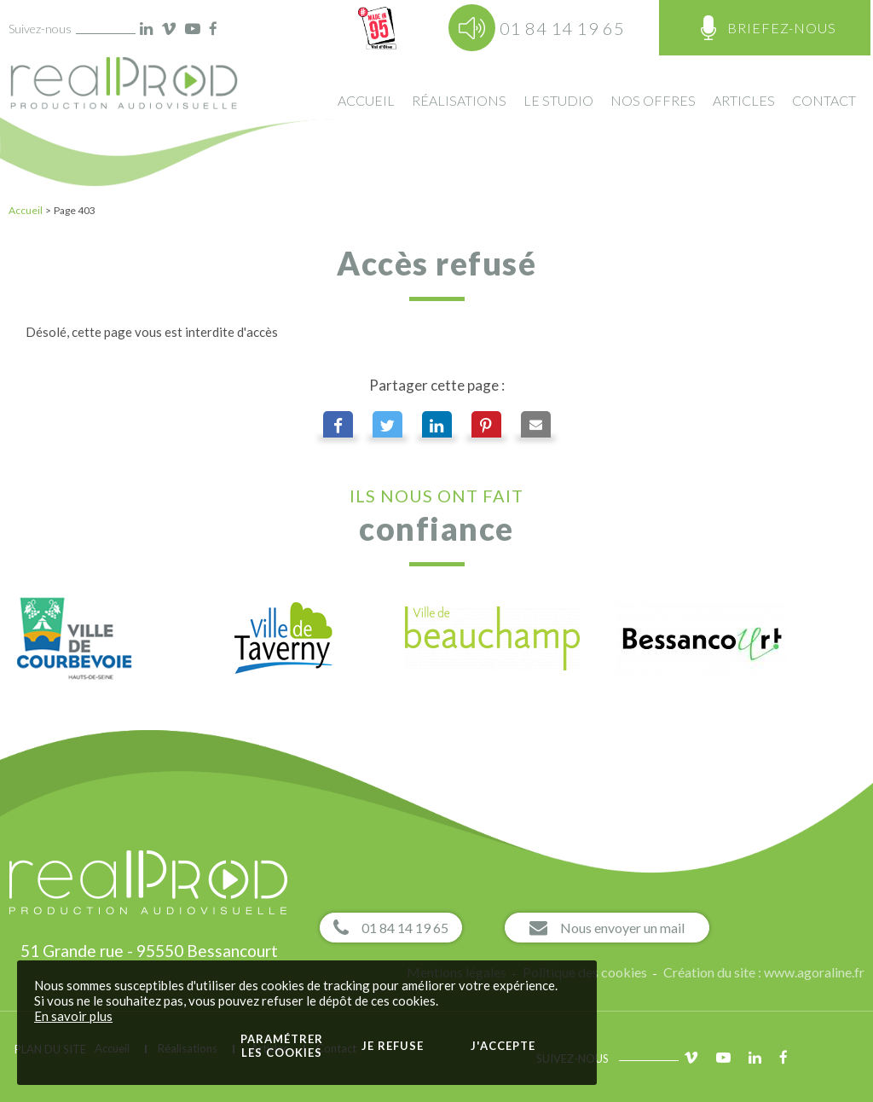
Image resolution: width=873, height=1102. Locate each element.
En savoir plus (73, 1016)
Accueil (26, 210)
